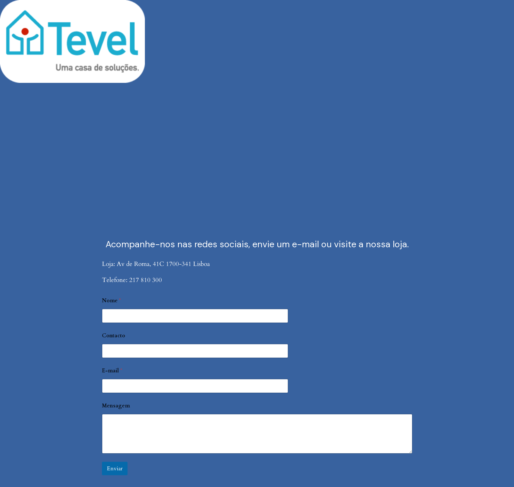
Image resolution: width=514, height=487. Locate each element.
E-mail (112, 371)
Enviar (115, 468)
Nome (111, 301)
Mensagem (116, 406)
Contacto (113, 336)
